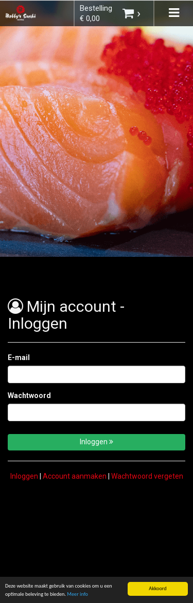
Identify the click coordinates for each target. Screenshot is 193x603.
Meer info (77, 594)
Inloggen (96, 442)
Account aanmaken (75, 476)
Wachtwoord (29, 395)
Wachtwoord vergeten (147, 476)
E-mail (19, 357)
